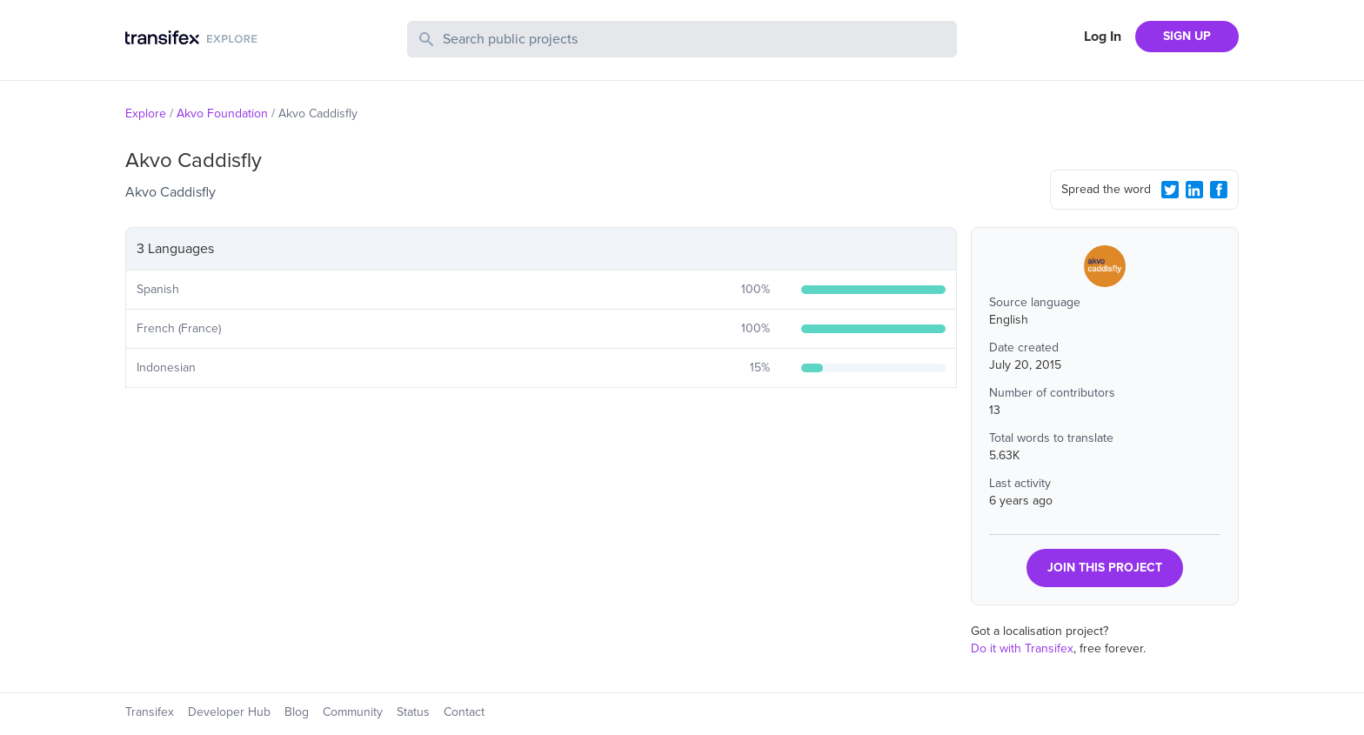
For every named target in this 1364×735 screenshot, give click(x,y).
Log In (1102, 36)
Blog (296, 712)
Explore (145, 113)
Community (353, 712)
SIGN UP (1187, 36)
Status (413, 712)
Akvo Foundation (222, 113)
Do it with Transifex (1022, 648)
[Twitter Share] (1170, 189)
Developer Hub (229, 712)
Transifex (149, 712)
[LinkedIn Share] (1194, 189)
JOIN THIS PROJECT (1104, 567)
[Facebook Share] (1219, 189)
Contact (464, 712)
